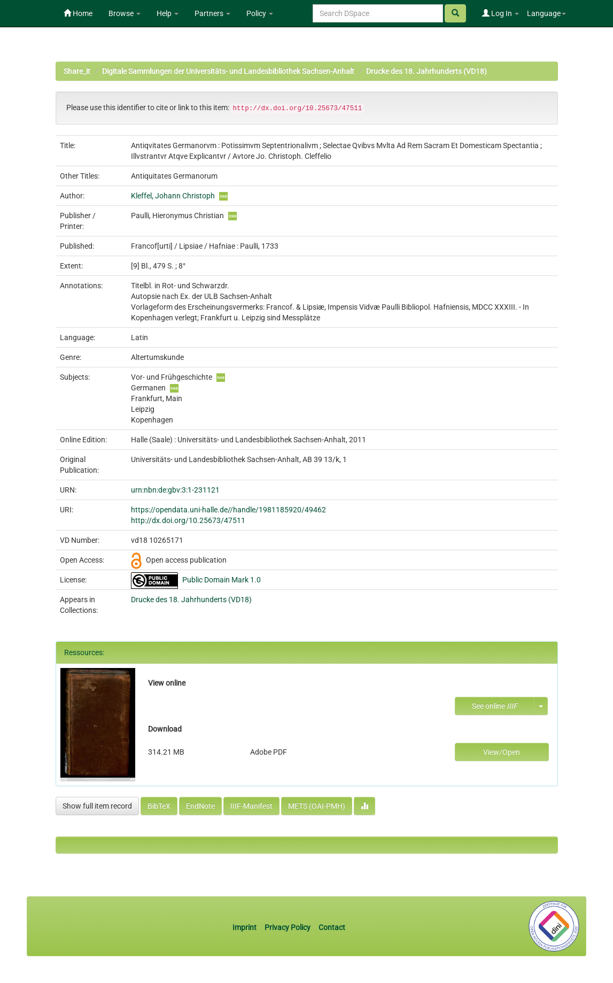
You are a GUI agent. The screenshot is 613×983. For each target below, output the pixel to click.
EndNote (200, 806)
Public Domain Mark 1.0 (221, 579)
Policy (259, 13)
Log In (500, 13)
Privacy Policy (288, 927)
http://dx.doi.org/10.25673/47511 (188, 520)
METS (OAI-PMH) (316, 806)
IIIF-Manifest (251, 806)
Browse (124, 13)
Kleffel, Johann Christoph (173, 195)
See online (494, 706)
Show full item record (97, 806)
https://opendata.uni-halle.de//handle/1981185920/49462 (228, 509)
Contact (332, 927)
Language (546, 13)
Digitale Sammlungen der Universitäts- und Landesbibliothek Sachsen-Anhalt (228, 71)
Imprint (245, 927)
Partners (212, 13)
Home (78, 13)
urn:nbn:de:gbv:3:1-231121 (175, 490)
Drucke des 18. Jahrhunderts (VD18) (426, 71)
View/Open (501, 752)
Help (168, 13)
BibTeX (159, 806)
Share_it (77, 71)
